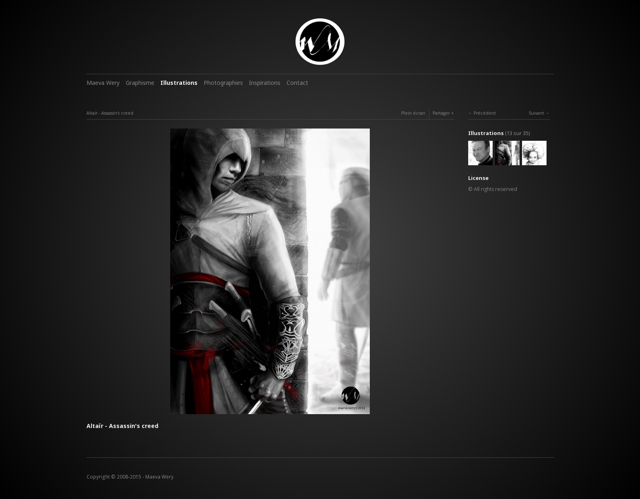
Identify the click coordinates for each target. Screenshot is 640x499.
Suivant (536, 113)
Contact (297, 82)
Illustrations (179, 82)
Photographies (223, 82)
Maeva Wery (103, 82)
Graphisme (140, 82)
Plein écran (413, 113)
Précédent (484, 113)
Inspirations (264, 82)
